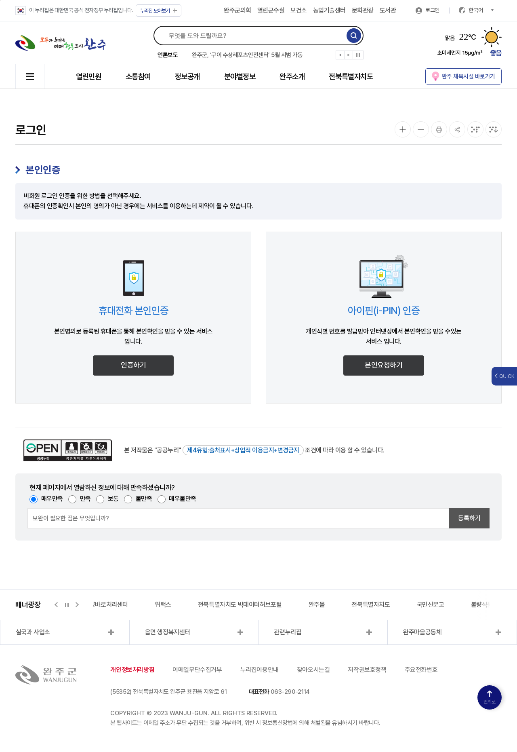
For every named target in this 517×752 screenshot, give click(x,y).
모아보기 (158, 11)
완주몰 (317, 604)
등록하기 (469, 518)
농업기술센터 (329, 10)
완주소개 (292, 76)
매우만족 (52, 499)
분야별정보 (240, 76)
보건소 (298, 10)
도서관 (388, 10)
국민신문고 (430, 604)
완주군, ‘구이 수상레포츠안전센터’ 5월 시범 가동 (247, 55)
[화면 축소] (421, 129)
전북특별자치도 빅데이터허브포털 (240, 604)
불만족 (144, 499)
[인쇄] (439, 129)
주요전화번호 (421, 670)
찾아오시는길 (313, 670)
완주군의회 (237, 10)
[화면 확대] (403, 129)
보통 (113, 499)
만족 (85, 499)
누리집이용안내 (259, 670)
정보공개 (187, 76)
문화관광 (363, 10)
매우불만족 (182, 499)
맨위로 (489, 698)
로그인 (432, 10)
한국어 (481, 10)
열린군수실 (271, 10)
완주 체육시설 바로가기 (468, 76)
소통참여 (138, 76)
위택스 (163, 604)
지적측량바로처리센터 (100, 604)
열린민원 (88, 76)
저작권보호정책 (367, 670)
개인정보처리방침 (132, 670)
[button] (340, 56)
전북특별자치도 (351, 76)
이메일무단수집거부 (197, 670)
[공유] (457, 129)
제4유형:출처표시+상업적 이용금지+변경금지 (243, 450)
